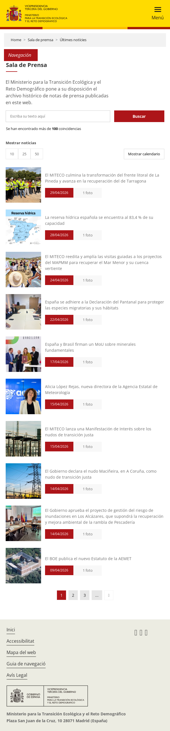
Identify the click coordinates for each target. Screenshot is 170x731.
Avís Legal (17, 675)
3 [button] (85, 595)
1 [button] (61, 595)
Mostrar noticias (21, 142)
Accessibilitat (20, 641)
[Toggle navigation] (156, 13)
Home (16, 39)
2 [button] (73, 595)
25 (24, 153)
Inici (11, 630)
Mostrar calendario (144, 153)
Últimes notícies (73, 39)
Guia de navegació (26, 664)
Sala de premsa (40, 39)
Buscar (139, 116)
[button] (108, 595)
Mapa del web (21, 652)
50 (37, 153)
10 (12, 153)
